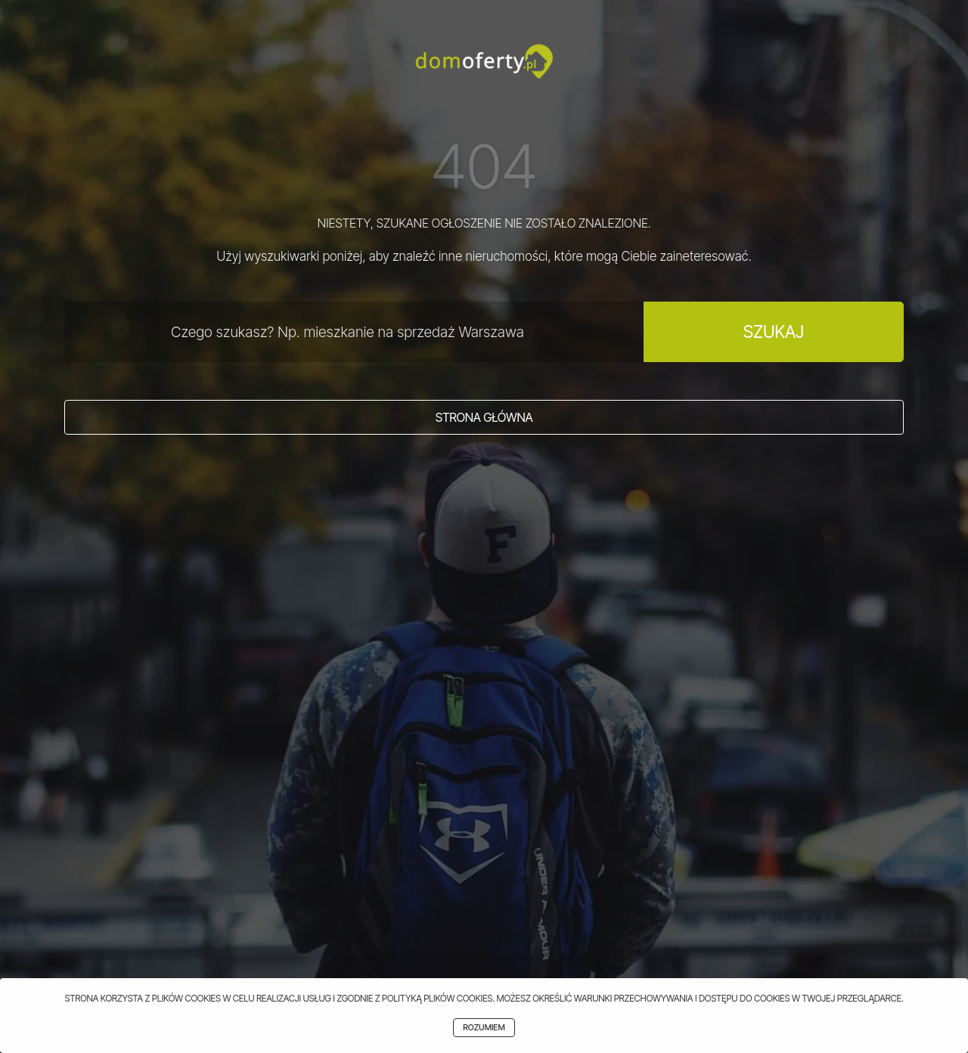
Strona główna (484, 417)
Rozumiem (483, 1028)
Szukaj (773, 331)
